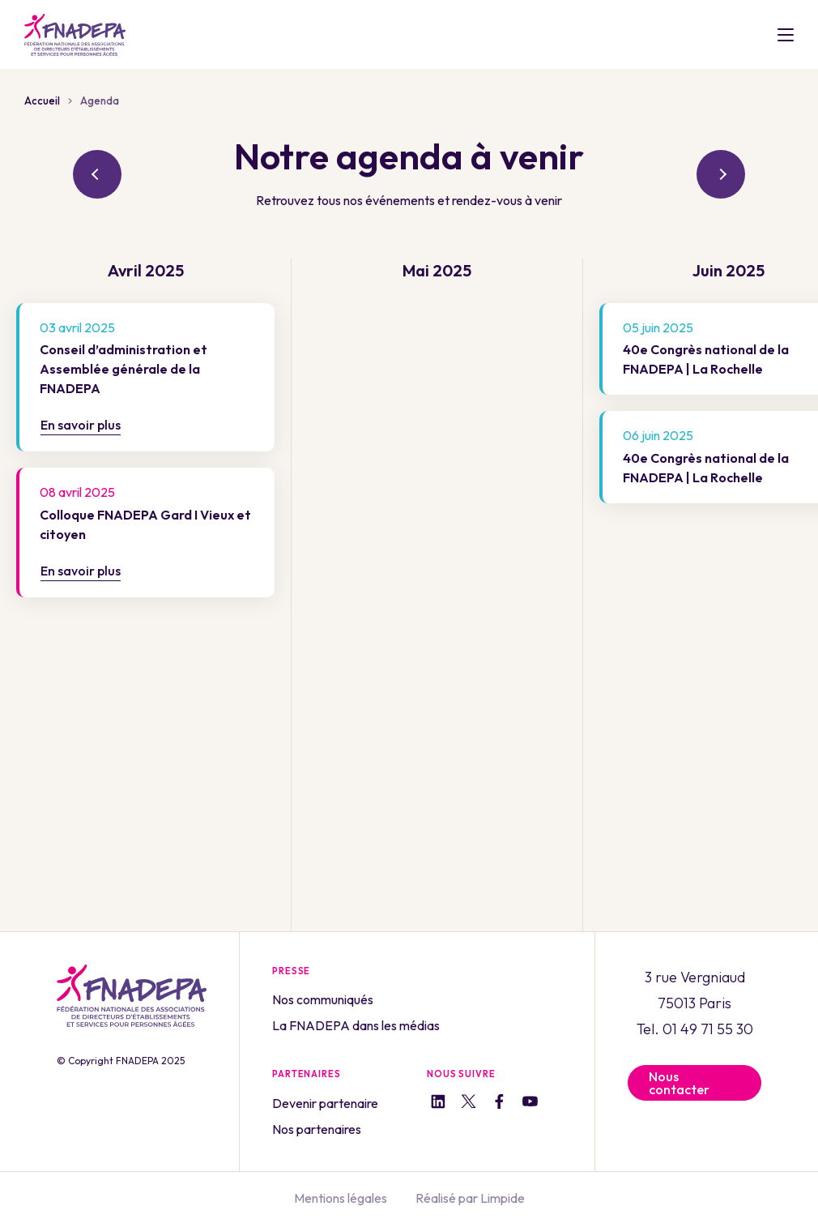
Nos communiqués (322, 999)
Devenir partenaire (325, 1103)
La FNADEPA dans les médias (356, 1025)
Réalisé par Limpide (470, 1198)
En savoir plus (80, 425)
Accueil (42, 100)
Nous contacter (679, 1082)
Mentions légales (340, 1198)
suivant (721, 174)
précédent (97, 174)
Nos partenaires (316, 1129)
